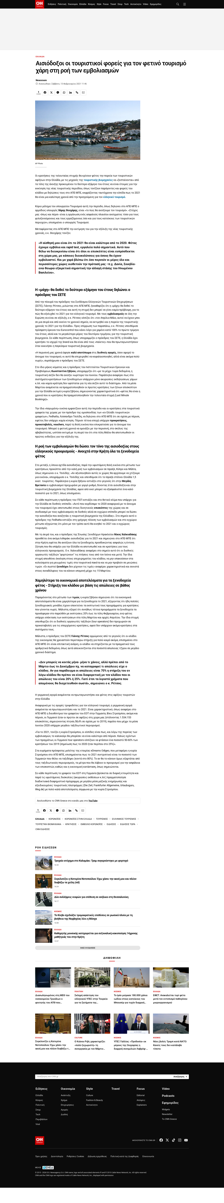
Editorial (141, 1095)
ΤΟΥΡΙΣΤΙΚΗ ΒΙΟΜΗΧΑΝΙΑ (48, 824)
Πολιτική (62, 4)
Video (145, 4)
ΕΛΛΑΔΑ (40, 56)
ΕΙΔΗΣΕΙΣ (111, 824)
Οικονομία (73, 4)
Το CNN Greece (169, 1119)
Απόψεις (141, 1100)
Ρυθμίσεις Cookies (75, 1156)
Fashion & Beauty (94, 1100)
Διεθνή (64, 1114)
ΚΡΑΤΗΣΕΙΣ (70, 824)
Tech (126, 4)
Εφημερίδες (155, 4)
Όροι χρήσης (41, 1156)
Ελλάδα (82, 4)
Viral (38, 1124)
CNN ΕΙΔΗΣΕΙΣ (42, 829)
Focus (106, 4)
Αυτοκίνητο (135, 4)
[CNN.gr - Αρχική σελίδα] (39, 1140)
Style (99, 4)
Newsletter (167, 1114)
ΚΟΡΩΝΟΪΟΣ (55, 819)
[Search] (180, 1076)
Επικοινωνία (148, 1156)
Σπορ (120, 4)
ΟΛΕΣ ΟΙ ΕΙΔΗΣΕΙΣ (87, 948)
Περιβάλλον (41, 1119)
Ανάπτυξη (65, 1095)
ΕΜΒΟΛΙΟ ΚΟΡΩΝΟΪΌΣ (92, 824)
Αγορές (64, 1109)
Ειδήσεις (52, 4)
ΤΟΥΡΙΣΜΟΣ (102, 819)
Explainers (142, 1105)
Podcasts (168, 1095)
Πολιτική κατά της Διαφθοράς (124, 1156)
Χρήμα (64, 1100)
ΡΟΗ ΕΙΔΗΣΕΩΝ (46, 847)
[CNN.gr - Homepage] (39, 4)
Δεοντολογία (57, 1156)
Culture (89, 1095)
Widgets (166, 1109)
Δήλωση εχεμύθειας (97, 1156)
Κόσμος (91, 4)
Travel (113, 4)
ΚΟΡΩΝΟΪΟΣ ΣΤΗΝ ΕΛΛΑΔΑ (78, 819)
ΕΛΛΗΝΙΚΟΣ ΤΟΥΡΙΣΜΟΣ (124, 819)
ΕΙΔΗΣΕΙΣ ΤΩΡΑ (127, 824)
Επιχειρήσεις (67, 1105)
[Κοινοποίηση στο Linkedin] (70, 92)
